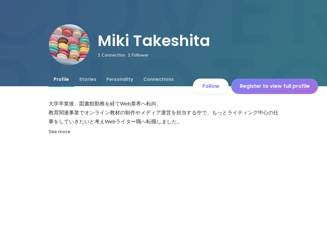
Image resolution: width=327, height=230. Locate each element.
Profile (61, 79)
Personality (119, 79)
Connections (158, 79)
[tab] (61, 79)
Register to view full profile (275, 86)
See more (60, 131)
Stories (87, 79)
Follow (210, 86)
